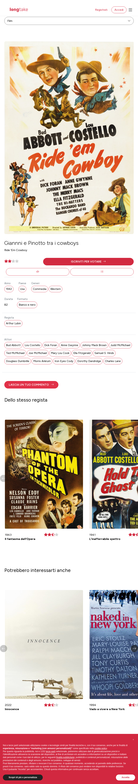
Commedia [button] (39, 289)
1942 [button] (9, 289)
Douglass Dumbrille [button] (17, 361)
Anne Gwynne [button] (69, 345)
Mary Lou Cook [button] (60, 353)
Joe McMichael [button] (38, 353)
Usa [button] (22, 289)
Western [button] (55, 289)
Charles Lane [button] (113, 361)
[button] (88, 261)
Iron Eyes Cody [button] (64, 361)
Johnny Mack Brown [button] (94, 345)
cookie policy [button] (101, 748)
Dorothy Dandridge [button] (89, 361)
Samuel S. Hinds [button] (104, 353)
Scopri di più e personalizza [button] (23, 777)
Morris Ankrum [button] (42, 361)
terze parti (50, 751)
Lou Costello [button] (32, 345)
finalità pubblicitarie (65, 757)
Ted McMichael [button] (15, 353)
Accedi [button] (118, 9)
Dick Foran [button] (50, 345)
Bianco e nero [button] (27, 304)
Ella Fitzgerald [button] (82, 353)
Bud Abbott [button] (13, 345)
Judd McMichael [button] (120, 345)
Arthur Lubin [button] (13, 323)
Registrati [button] (101, 9)
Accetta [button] (125, 777)
